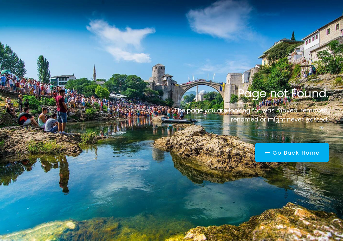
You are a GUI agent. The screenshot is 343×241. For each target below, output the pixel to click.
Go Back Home (292, 153)
